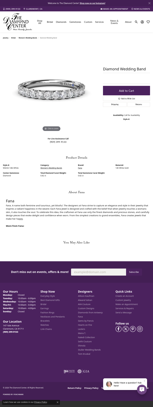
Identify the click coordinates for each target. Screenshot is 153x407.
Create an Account (125, 296)
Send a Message (124, 312)
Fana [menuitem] (80, 316)
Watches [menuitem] (45, 325)
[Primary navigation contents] (83, 21)
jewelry (5, 38)
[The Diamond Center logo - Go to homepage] (17, 21)
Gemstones (75, 21)
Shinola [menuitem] (81, 345)
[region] (51, 87)
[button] (136, 22)
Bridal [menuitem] (43, 304)
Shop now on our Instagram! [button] (92, 3)
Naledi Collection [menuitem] (86, 337)
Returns (139, 104)
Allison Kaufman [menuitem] (86, 296)
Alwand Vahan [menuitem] (85, 300)
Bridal (50, 21)
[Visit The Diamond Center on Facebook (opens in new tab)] (118, 329)
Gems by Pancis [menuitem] (86, 320)
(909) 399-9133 (58, 141)
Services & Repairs (125, 308)
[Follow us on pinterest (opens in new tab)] (133, 329)
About (128, 21)
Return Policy (74, 388)
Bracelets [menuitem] (45, 320)
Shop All (39, 22)
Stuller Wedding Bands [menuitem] (89, 349)
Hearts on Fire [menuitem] (85, 325)
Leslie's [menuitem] (81, 329)
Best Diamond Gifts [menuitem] (50, 300)
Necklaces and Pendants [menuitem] (53, 316)
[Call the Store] (10, 331)
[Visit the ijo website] (69, 371)
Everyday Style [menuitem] (48, 296)
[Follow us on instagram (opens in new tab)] (140, 329)
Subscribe (134, 271)
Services (99, 21)
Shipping (115, 104)
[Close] (149, 3)
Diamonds (61, 21)
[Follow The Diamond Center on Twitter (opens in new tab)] (126, 329)
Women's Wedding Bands (28, 38)
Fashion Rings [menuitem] (47, 312)
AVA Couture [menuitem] (84, 304)
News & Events (114, 22)
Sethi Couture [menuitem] (85, 341)
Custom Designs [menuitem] (86, 308)
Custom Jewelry (123, 300)
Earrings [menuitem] (45, 308)
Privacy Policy (91, 388)
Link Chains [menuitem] (46, 329)
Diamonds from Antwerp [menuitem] (90, 312)
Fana (80, 168)
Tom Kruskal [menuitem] (84, 353)
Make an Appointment (127, 304)
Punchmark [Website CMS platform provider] (19, 394)
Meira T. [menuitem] (82, 333)
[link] (11, 8)
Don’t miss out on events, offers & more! (40, 272)
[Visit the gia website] (83, 371)
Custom (88, 21)
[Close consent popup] (57, 402)
